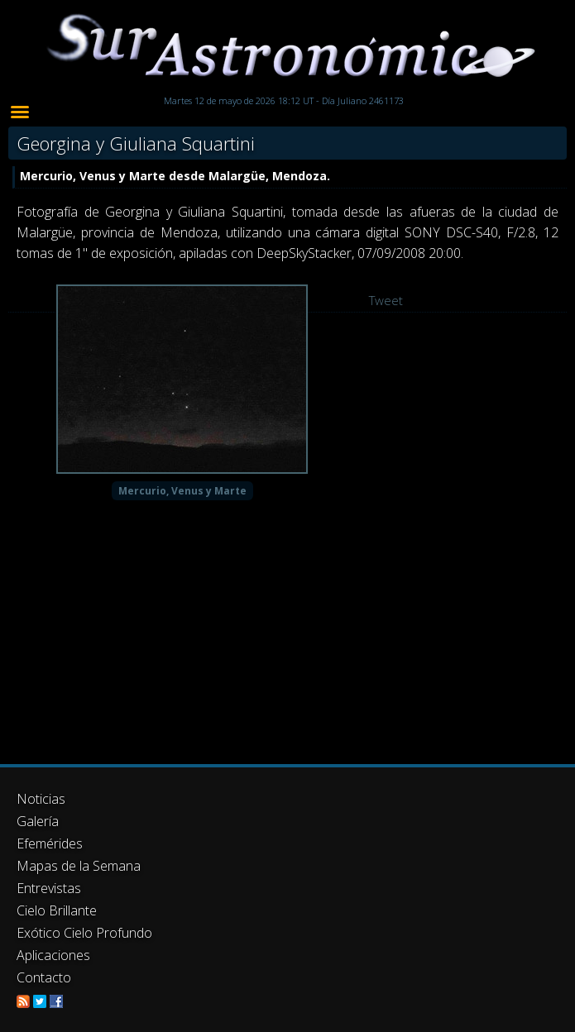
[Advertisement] (287, 871)
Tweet (386, 300)
